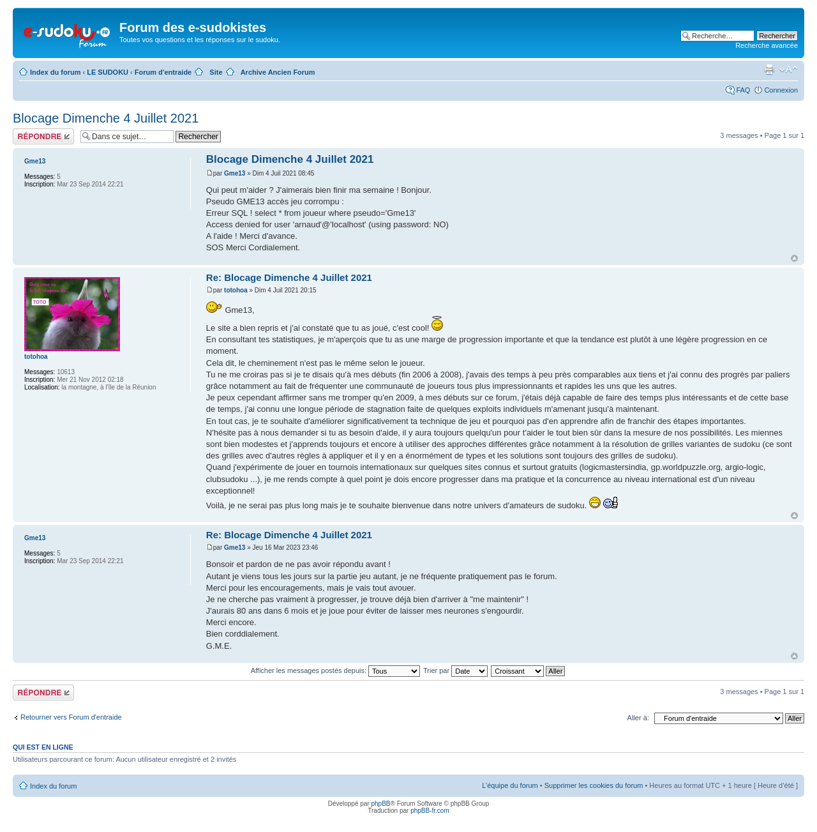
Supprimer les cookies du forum (593, 785)
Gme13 (234, 173)
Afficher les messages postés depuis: (335, 670)
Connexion (781, 90)
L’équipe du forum (509, 785)
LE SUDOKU (107, 72)
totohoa (236, 290)
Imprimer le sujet (769, 69)
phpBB (380, 803)
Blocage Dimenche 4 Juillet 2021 (106, 118)
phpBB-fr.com (429, 810)
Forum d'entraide (163, 72)
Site (215, 72)
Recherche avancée (766, 45)
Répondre (43, 136)
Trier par (455, 670)
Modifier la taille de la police (788, 69)
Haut (794, 258)
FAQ (743, 90)
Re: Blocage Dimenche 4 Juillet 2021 (289, 277)
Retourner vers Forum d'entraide (71, 717)
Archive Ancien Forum (278, 72)
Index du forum (55, 72)
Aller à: (638, 718)
